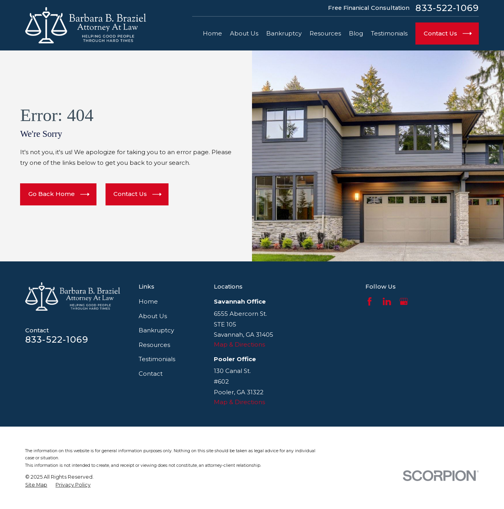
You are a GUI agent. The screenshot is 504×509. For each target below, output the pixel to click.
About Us (153, 316)
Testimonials (157, 359)
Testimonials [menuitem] (389, 33)
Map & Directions (239, 344)
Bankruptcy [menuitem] (284, 33)
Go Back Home (58, 194)
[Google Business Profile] (404, 301)
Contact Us (137, 194)
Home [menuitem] (212, 33)
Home (148, 301)
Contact (151, 373)
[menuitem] (36, 484)
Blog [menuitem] (356, 33)
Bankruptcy (156, 330)
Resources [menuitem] (325, 33)
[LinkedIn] (387, 301)
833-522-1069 (447, 8)
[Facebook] (369, 301)
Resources (154, 345)
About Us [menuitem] (244, 33)
